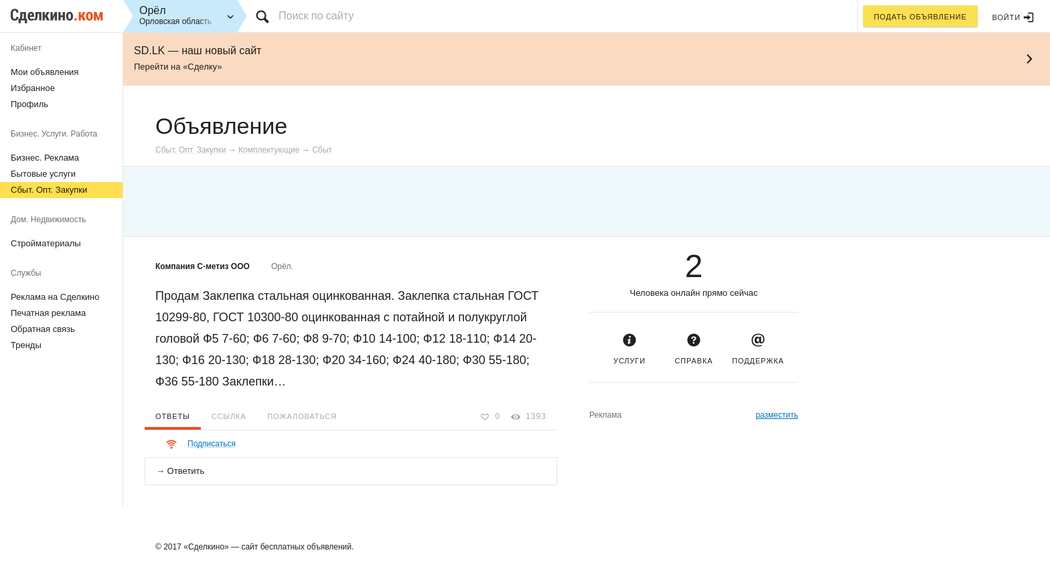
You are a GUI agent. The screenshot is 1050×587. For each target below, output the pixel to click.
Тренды (26, 345)
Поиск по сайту (316, 15)
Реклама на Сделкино (55, 297)
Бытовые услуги (43, 174)
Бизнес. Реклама (45, 158)
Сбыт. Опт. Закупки (49, 190)
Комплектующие (268, 150)
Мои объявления (44, 72)
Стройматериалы (46, 243)
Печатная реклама (48, 313)
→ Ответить (180, 471)
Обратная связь (43, 329)
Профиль (29, 104)
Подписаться (212, 443)
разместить (776, 415)
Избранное (33, 88)
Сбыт (322, 150)
